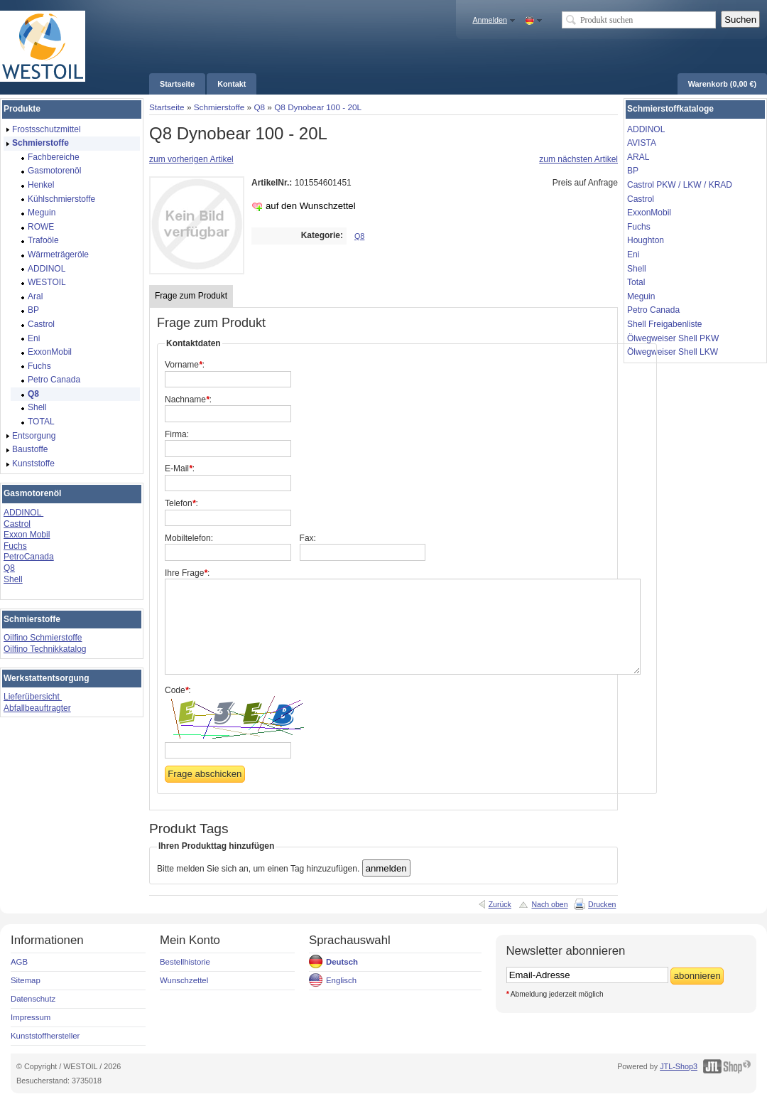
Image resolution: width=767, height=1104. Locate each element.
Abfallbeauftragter (37, 708)
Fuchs (15, 546)
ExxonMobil (649, 213)
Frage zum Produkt (191, 296)
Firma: (177, 434)
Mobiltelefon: (189, 538)
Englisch (341, 980)
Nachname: (188, 399)
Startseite (167, 107)
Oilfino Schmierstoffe (43, 638)
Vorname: (185, 365)
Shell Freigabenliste (664, 324)
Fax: (308, 538)
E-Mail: (180, 468)
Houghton (645, 240)
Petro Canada (653, 310)
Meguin (641, 296)
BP (632, 171)
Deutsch (342, 962)
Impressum (30, 1017)
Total (636, 282)
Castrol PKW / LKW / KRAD (679, 185)
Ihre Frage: (187, 573)
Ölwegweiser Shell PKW (673, 338)
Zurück (500, 904)
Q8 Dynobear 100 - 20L (317, 107)
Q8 (259, 107)
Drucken (602, 904)
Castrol (17, 524)
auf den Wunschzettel (311, 205)
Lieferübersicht (33, 697)
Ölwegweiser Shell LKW (672, 352)
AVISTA (641, 143)
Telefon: (181, 503)
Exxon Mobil (27, 535)
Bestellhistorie (185, 962)
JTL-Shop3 (678, 1066)
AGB (19, 962)
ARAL (638, 157)
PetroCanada (29, 557)
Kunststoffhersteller (45, 1035)
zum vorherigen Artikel (191, 159)
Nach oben (549, 904)
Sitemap (25, 980)
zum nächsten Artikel (578, 159)
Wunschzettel (184, 980)
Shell (13, 579)
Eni (633, 254)
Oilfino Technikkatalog (45, 649)
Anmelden (489, 20)
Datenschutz (33, 999)
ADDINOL (23, 513)
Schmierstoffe (219, 107)
